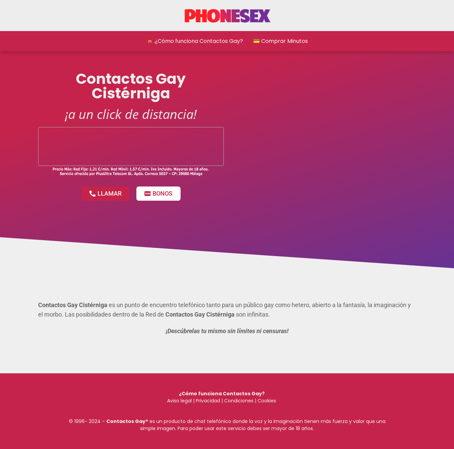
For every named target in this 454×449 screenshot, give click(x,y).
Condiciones (238, 400)
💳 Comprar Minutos (280, 41)
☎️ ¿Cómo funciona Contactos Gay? (194, 41)
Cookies (267, 400)
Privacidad (208, 400)
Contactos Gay (125, 421)
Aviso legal (179, 400)
